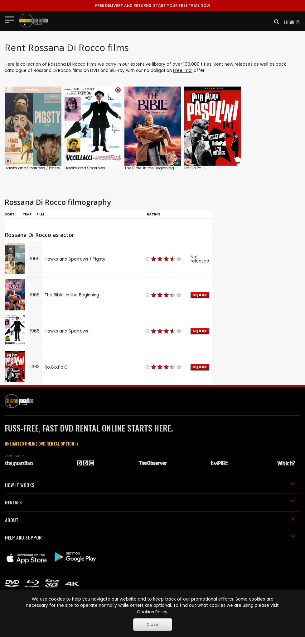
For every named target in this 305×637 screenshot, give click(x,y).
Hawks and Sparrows (85, 168)
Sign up (200, 294)
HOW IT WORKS (150, 484)
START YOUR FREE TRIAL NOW (152, 5)
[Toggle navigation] (11, 19)
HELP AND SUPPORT (150, 537)
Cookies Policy (152, 612)
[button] (274, 21)
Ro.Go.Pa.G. (195, 168)
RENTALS (150, 502)
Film (40, 214)
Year (27, 214)
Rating (154, 214)
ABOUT (150, 520)
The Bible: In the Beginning (149, 168)
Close (152, 624)
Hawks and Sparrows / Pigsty (32, 168)
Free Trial (182, 70)
